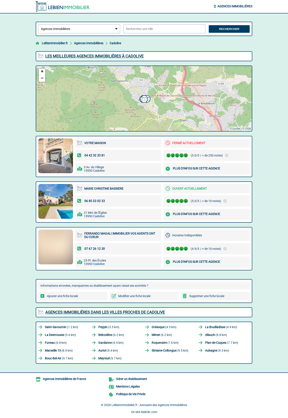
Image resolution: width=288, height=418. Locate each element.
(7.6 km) (165, 342)
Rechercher (229, 29)
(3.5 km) (108, 327)
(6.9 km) (111, 342)
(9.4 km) (108, 350)
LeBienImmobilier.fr (55, 43)
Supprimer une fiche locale (206, 296)
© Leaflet (235, 128)
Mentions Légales (128, 386)
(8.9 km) (59, 350)
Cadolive (115, 43)
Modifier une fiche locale (134, 296)
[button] (143, 98)
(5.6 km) (60, 335)
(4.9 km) (221, 327)
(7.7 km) (221, 342)
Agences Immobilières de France (64, 379)
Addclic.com (149, 412)
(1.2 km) (61, 327)
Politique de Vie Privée (130, 394)
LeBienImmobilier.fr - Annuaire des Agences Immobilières (149, 405)
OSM (248, 128)
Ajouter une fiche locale (62, 296)
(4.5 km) (164, 327)
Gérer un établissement (131, 379)
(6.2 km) (111, 335)
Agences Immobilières (234, 6)
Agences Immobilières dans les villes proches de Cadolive (105, 312)
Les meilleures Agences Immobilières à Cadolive (94, 56)
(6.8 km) (216, 335)
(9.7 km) (59, 358)
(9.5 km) (170, 350)
